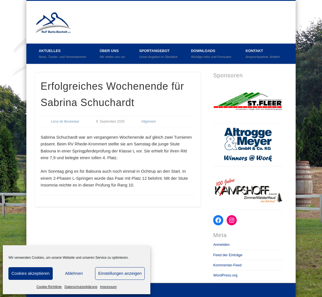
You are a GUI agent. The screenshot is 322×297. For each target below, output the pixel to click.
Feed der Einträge (227, 255)
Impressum (108, 287)
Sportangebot (158, 53)
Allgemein (148, 121)
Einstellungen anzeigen (120, 273)
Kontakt (262, 53)
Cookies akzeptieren (31, 273)
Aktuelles (62, 53)
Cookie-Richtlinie (49, 287)
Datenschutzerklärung (81, 287)
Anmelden (221, 244)
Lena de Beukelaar (65, 121)
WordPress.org (225, 275)
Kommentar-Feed (227, 265)
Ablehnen (74, 273)
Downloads (211, 53)
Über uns (113, 53)
